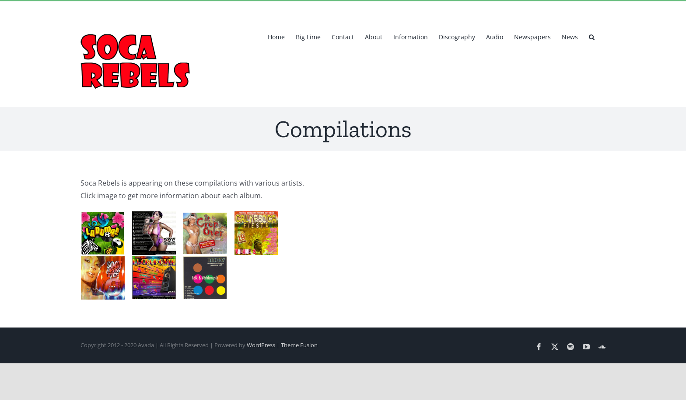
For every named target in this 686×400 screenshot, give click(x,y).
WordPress (261, 345)
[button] (592, 36)
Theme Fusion (299, 345)
